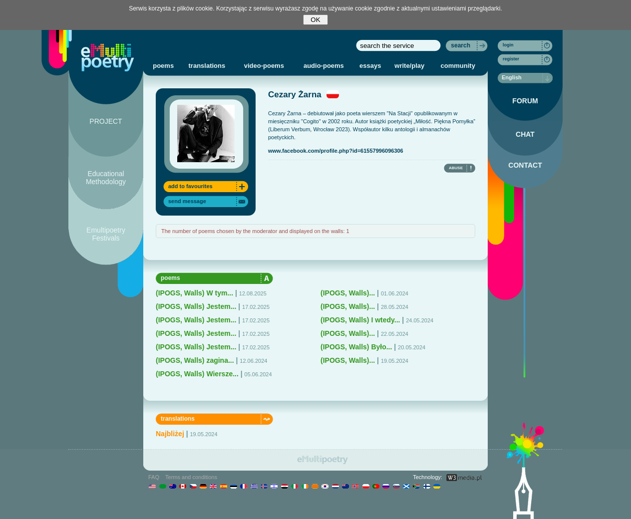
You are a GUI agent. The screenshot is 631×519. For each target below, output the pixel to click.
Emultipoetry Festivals (105, 234)
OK (315, 19)
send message (187, 201)
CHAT (525, 134)
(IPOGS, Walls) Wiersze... (197, 374)
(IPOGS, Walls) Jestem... (196, 306)
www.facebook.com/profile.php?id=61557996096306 (335, 151)
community (458, 65)
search (460, 45)
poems (163, 65)
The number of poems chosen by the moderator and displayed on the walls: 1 (255, 231)
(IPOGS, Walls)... (347, 293)
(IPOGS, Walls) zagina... (195, 360)
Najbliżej (170, 434)
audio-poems (324, 65)
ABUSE (456, 168)
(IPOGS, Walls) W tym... (194, 293)
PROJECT (105, 121)
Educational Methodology (106, 178)
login (508, 44)
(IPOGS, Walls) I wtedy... (360, 320)
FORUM (525, 101)
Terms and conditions (191, 477)
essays (370, 65)
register (511, 58)
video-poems (264, 65)
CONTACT (525, 165)
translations (207, 65)
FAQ (153, 477)
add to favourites (190, 186)
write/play (409, 65)
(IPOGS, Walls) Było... (356, 347)
